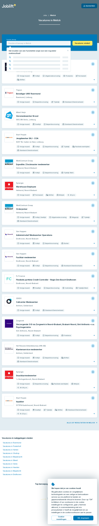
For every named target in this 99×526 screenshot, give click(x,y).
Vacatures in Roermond (12, 443)
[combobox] (39, 43)
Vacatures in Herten (10, 450)
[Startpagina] (9, 6)
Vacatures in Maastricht (12, 471)
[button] (82, 43)
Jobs (45, 15)
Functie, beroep (11, 39)
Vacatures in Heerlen (11, 467)
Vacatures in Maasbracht (12, 457)
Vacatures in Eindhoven (12, 474)
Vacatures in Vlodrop (11, 453)
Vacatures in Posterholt (12, 446)
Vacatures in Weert (10, 460)
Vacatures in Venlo (10, 464)
